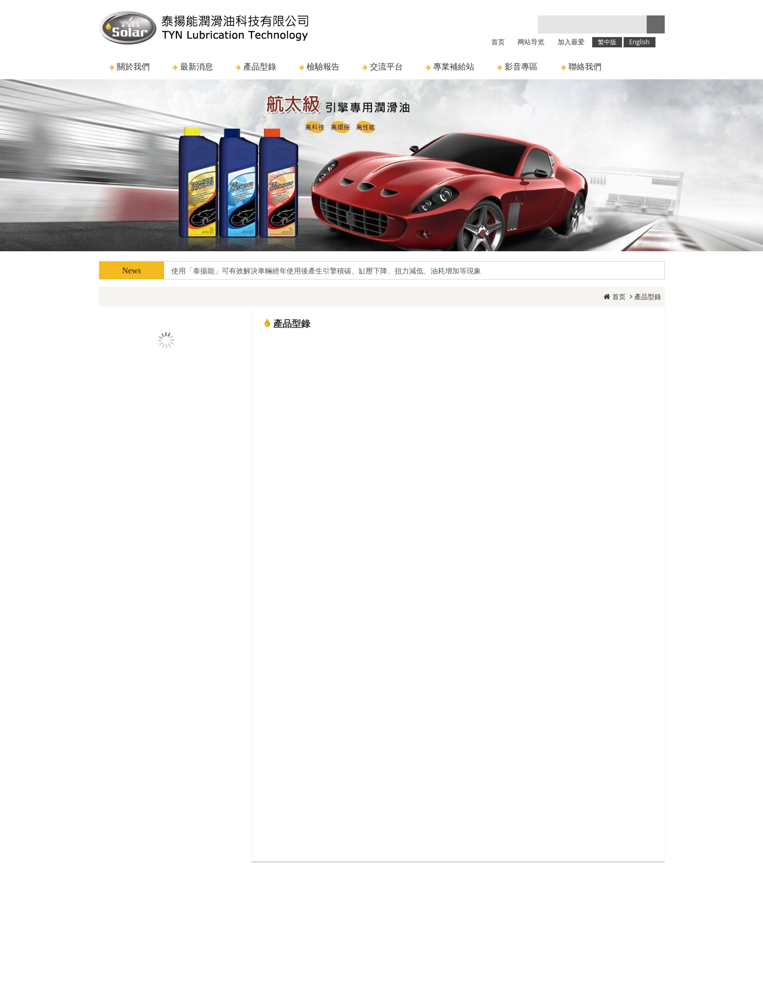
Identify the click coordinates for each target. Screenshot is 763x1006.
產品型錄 (647, 296)
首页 (619, 296)
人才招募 (410, 901)
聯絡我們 (460, 901)
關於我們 (301, 901)
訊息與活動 (355, 901)
